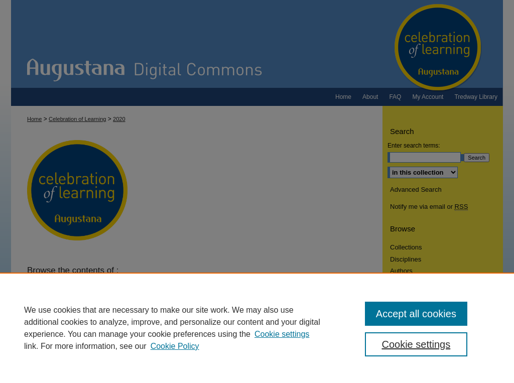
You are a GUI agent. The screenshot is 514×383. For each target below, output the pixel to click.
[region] (257, 328)
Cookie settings (281, 334)
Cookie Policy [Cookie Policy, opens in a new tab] (175, 346)
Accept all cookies (416, 313)
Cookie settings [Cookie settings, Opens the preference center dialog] (415, 344)
